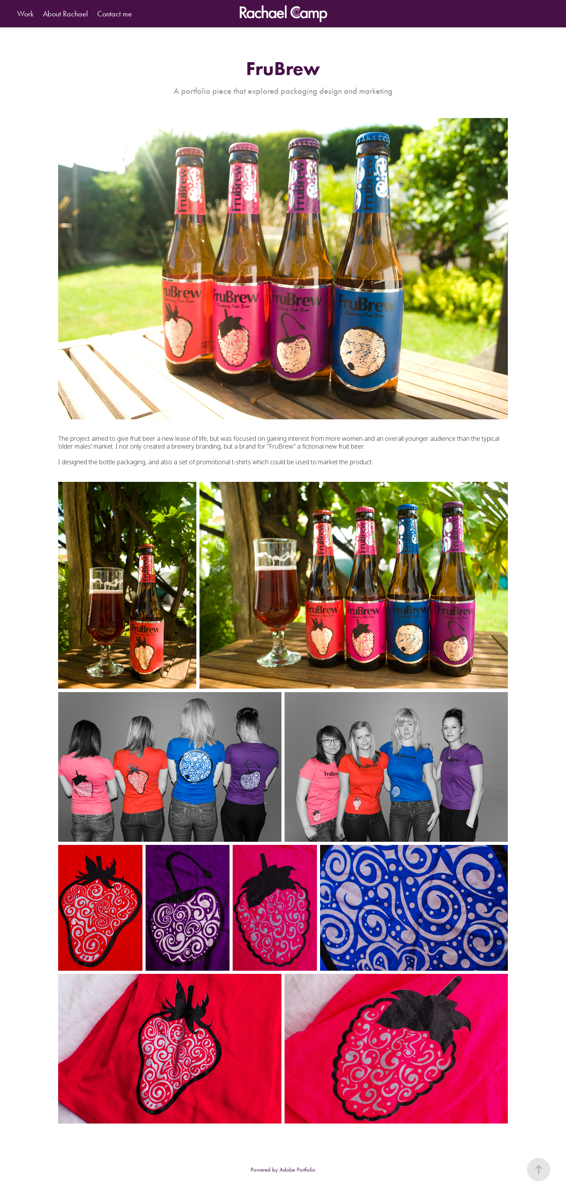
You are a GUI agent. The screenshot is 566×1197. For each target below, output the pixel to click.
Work (25, 13)
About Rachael (65, 13)
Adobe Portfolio (297, 1169)
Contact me (114, 13)
